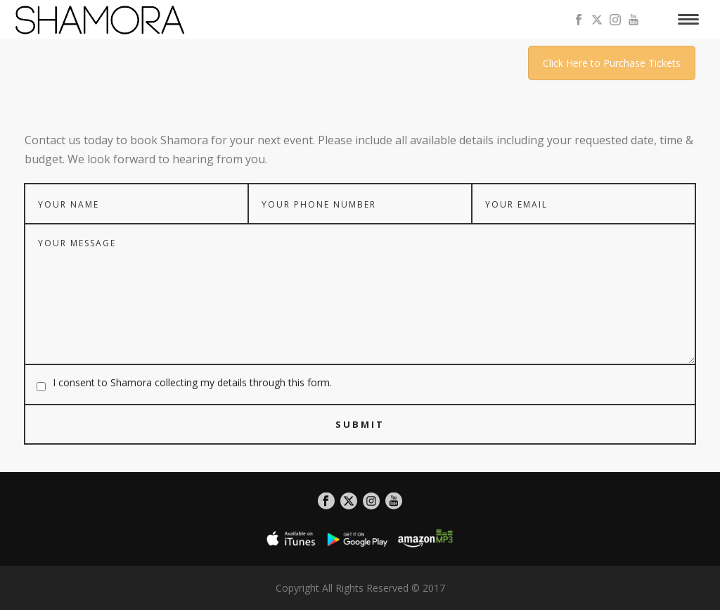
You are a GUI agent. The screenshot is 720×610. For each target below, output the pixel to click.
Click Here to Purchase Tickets (612, 63)
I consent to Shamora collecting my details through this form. (192, 382)
